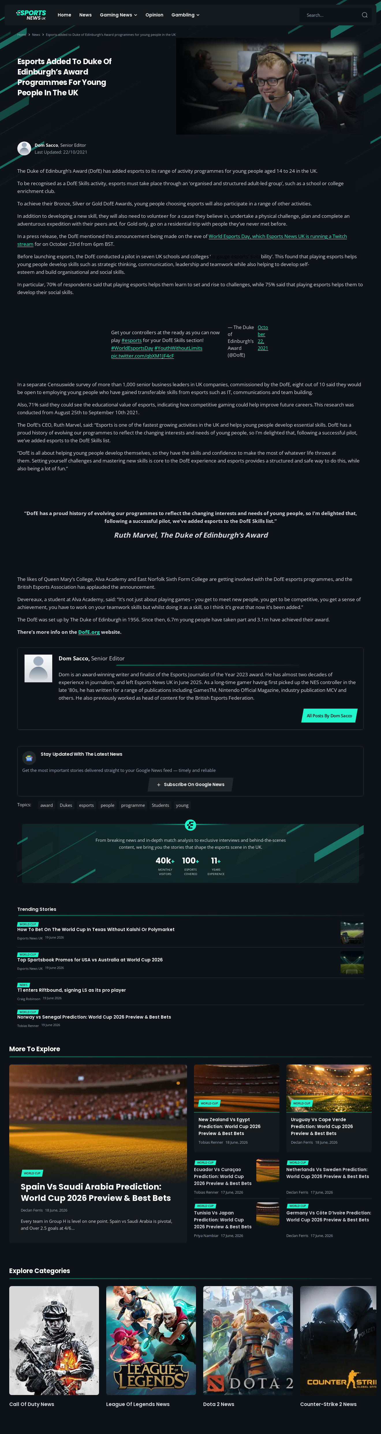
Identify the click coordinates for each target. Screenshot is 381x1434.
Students (160, 805)
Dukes (66, 805)
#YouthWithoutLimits (178, 348)
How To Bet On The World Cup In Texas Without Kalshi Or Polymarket (96, 930)
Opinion (154, 15)
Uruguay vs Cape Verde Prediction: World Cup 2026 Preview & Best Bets (322, 1126)
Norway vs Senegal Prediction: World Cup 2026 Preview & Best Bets (94, 1017)
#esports (132, 340)
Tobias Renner (211, 1142)
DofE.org (89, 632)
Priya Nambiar (206, 1235)
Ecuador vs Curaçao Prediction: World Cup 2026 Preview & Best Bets (223, 1176)
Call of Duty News (31, 1404)
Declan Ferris (32, 1210)
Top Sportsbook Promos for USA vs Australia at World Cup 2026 (90, 960)
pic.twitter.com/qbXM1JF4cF (142, 355)
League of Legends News (138, 1404)
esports (86, 805)
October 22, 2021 (263, 337)
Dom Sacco (46, 145)
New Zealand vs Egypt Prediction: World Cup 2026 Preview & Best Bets (230, 1126)
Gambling (183, 15)
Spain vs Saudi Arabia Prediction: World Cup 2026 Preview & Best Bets (96, 1192)
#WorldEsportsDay (132, 348)
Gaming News (116, 15)
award (46, 805)
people (107, 805)
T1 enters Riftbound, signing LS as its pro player (71, 990)
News (85, 15)
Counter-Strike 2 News (328, 1404)
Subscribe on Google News (190, 784)
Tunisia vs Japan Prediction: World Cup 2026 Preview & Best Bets (223, 1220)
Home (64, 15)
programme (133, 805)
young (182, 805)
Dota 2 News (218, 1404)
